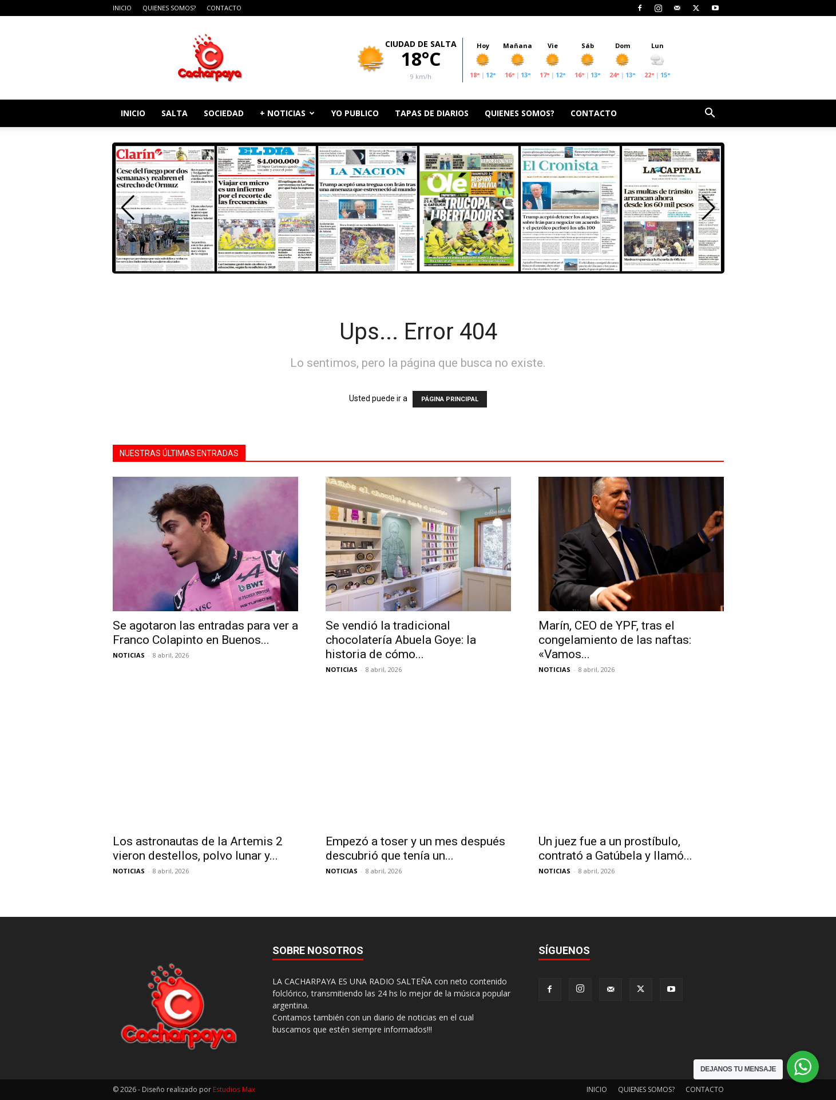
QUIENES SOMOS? (169, 7)
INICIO (122, 7)
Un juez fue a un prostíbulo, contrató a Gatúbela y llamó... (615, 848)
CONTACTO (224, 7)
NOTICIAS (129, 655)
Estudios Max (234, 1089)
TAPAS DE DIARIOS (432, 113)
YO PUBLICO (355, 113)
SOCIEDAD (224, 113)
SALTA (174, 113)
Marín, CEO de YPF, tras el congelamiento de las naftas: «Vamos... (614, 640)
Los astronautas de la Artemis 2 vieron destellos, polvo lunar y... (198, 848)
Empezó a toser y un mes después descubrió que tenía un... (415, 848)
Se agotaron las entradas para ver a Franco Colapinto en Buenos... (205, 633)
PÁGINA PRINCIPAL (449, 399)
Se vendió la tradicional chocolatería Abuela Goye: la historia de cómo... (401, 640)
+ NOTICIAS (287, 113)
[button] (710, 114)
